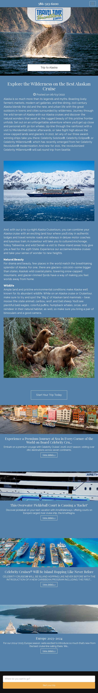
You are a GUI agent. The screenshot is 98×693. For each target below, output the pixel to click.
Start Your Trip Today (49, 394)
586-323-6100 (48, 3)
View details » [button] (49, 455)
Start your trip (49, 685)
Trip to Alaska (49, 67)
